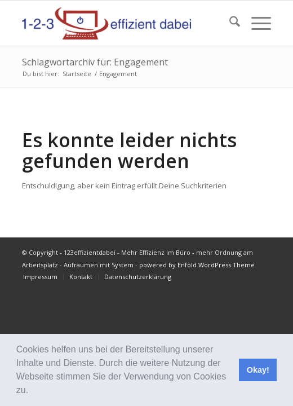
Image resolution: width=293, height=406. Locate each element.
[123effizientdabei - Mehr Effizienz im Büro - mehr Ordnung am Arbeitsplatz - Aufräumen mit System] (121, 23)
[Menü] (255, 23)
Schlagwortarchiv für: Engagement (95, 62)
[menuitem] (229, 23)
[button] (32, 391)
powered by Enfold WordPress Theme (197, 265)
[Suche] (229, 23)
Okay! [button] (258, 369)
